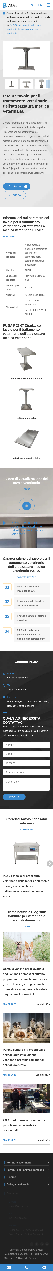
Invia (14, 797)
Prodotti (19, 13)
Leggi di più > (42, 1004)
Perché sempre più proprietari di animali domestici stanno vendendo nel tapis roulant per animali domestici (24, 1057)
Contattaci (18, 186)
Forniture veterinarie (36, 13)
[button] (48, 84)
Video (14, 195)
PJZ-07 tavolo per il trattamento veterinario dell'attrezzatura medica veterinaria (23, 29)
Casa (9, 13)
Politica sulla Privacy (25, 1258)
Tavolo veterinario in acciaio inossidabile (30, 17)
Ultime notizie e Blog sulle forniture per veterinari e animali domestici (27, 916)
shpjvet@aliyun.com (26, 675)
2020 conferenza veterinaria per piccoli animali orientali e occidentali (24, 1125)
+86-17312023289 (26, 687)
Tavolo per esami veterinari (23, 21)
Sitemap (8, 1258)
